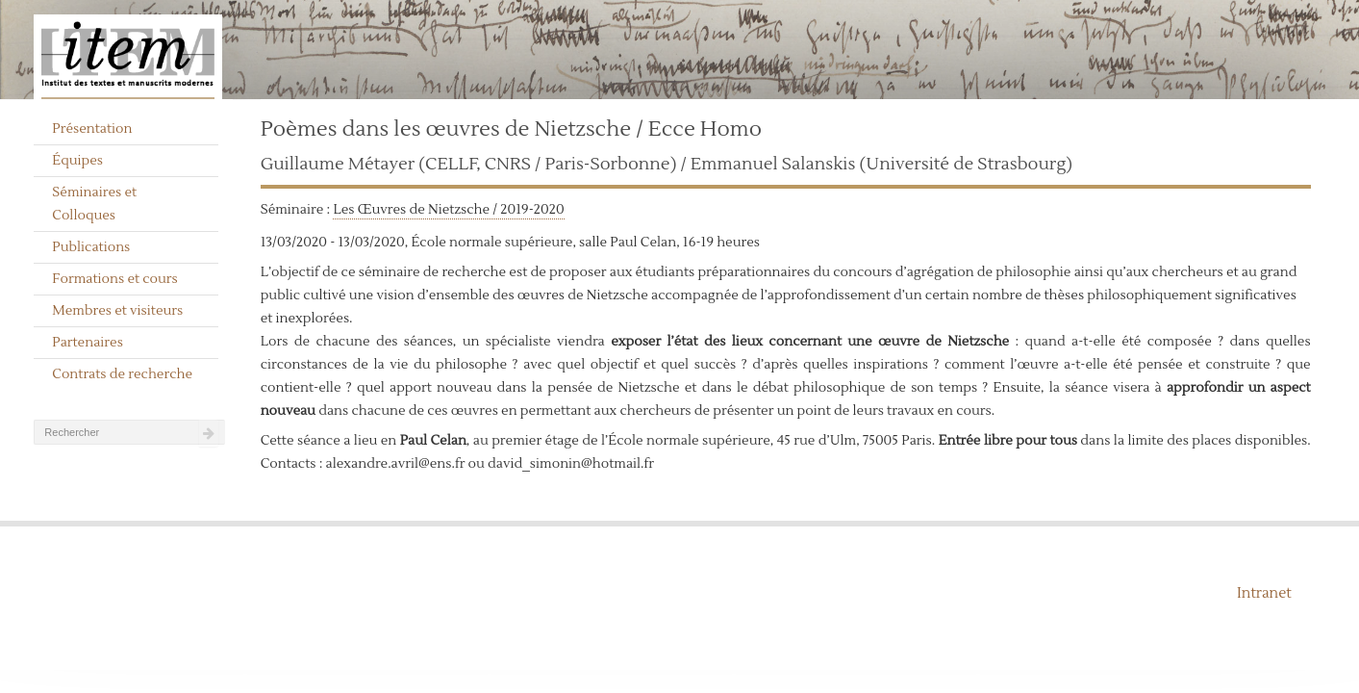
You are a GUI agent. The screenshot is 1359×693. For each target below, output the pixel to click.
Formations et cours (114, 279)
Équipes (77, 160)
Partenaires (87, 342)
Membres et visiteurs (117, 311)
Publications (91, 247)
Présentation (92, 129)
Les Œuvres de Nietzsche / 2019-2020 (448, 209)
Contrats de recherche (122, 374)
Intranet (1264, 593)
